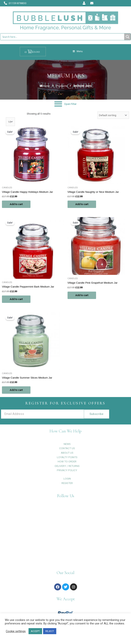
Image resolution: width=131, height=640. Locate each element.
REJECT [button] (49, 631)
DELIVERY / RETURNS (67, 465)
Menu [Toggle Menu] (77, 51)
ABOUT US (67, 452)
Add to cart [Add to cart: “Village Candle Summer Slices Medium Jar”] (16, 389)
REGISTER (67, 483)
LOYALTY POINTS (67, 457)
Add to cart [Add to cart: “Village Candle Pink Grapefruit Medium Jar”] (81, 295)
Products (61, 85)
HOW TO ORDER (67, 461)
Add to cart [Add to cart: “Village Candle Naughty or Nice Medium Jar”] (81, 204)
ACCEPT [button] (35, 631)
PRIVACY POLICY (67, 470)
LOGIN (67, 478)
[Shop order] (113, 115)
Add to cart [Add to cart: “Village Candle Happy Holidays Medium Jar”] (16, 204)
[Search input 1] (62, 36)
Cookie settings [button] (16, 631)
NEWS (67, 443)
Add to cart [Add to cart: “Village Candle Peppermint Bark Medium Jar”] (16, 299)
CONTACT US (67, 448)
